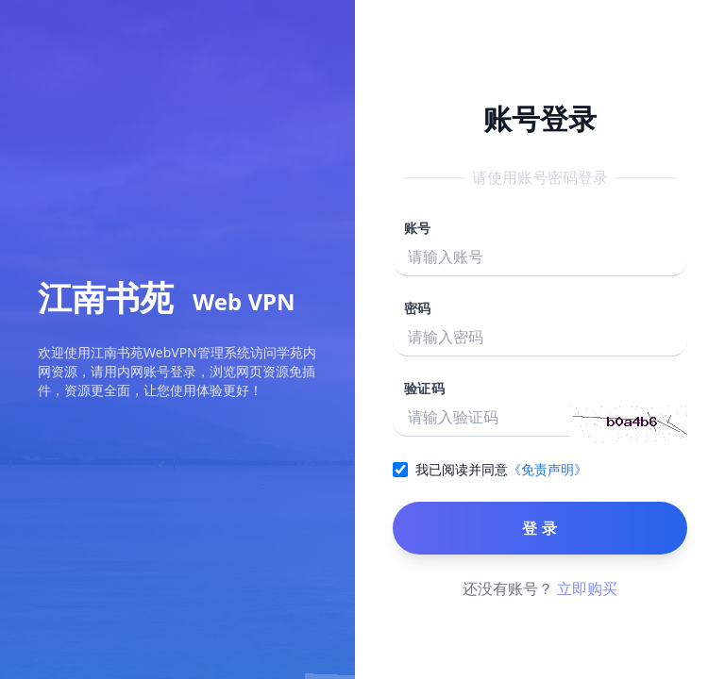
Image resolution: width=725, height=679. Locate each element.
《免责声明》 (547, 469)
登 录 (539, 528)
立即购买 (587, 588)
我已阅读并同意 (461, 469)
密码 (417, 308)
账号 (417, 228)
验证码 (424, 388)
